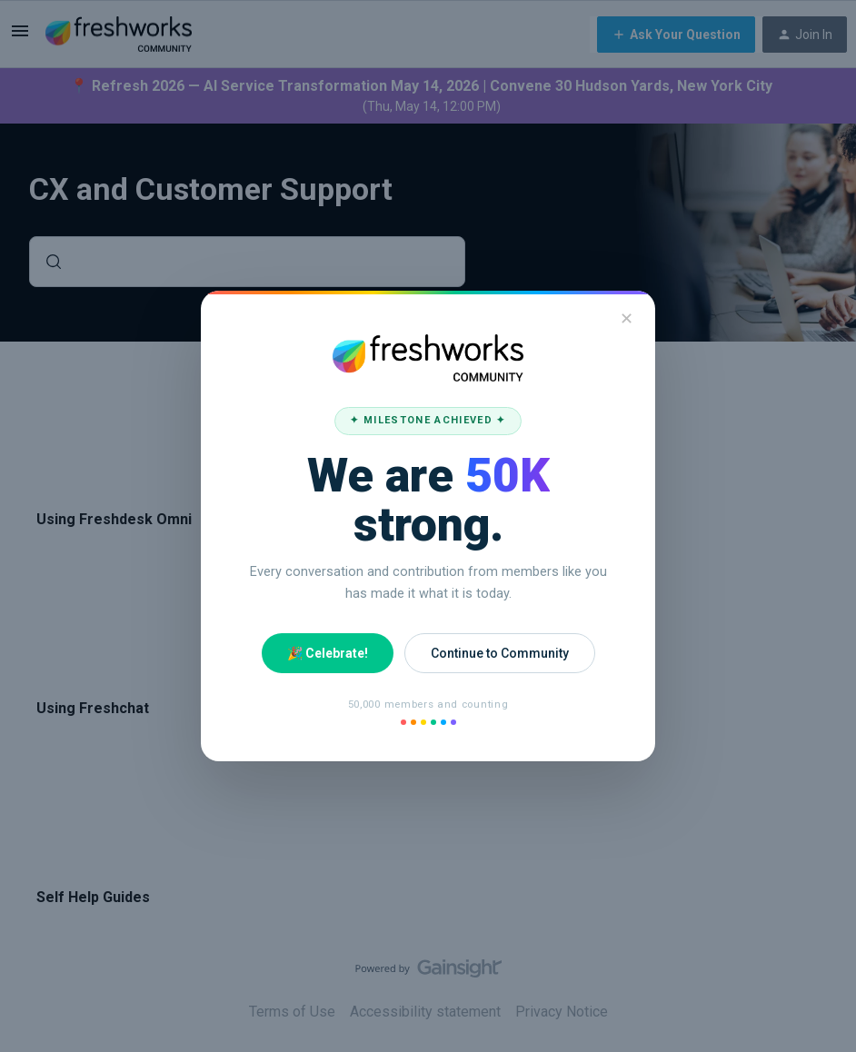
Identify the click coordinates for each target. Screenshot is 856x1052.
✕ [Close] (626, 318)
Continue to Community (500, 653)
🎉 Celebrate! (327, 653)
